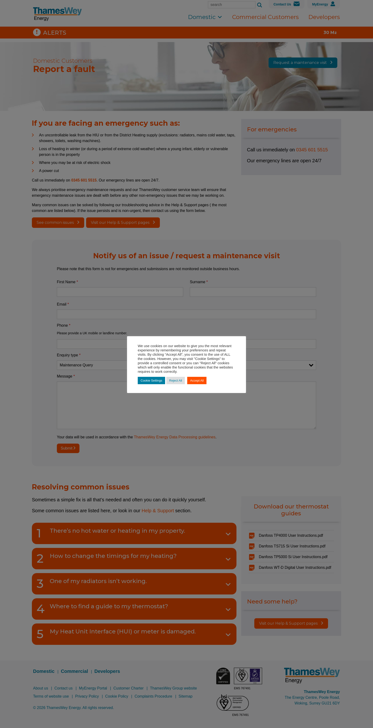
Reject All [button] (175, 380)
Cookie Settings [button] (151, 380)
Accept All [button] (197, 380)
